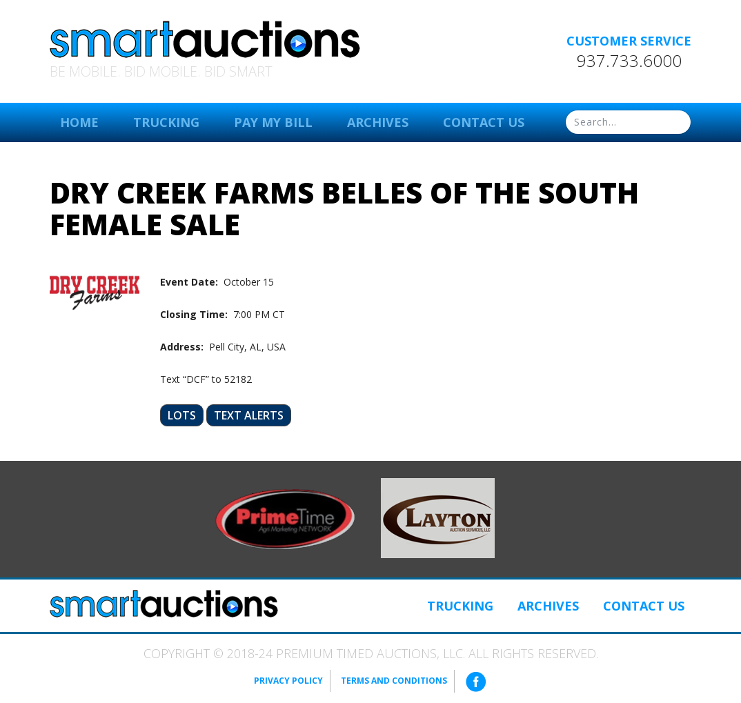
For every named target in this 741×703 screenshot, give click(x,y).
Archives (377, 122)
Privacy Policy (288, 680)
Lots (182, 415)
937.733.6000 (629, 60)
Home (79, 122)
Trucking (166, 122)
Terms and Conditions (394, 680)
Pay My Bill (273, 122)
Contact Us (483, 122)
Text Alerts (249, 415)
